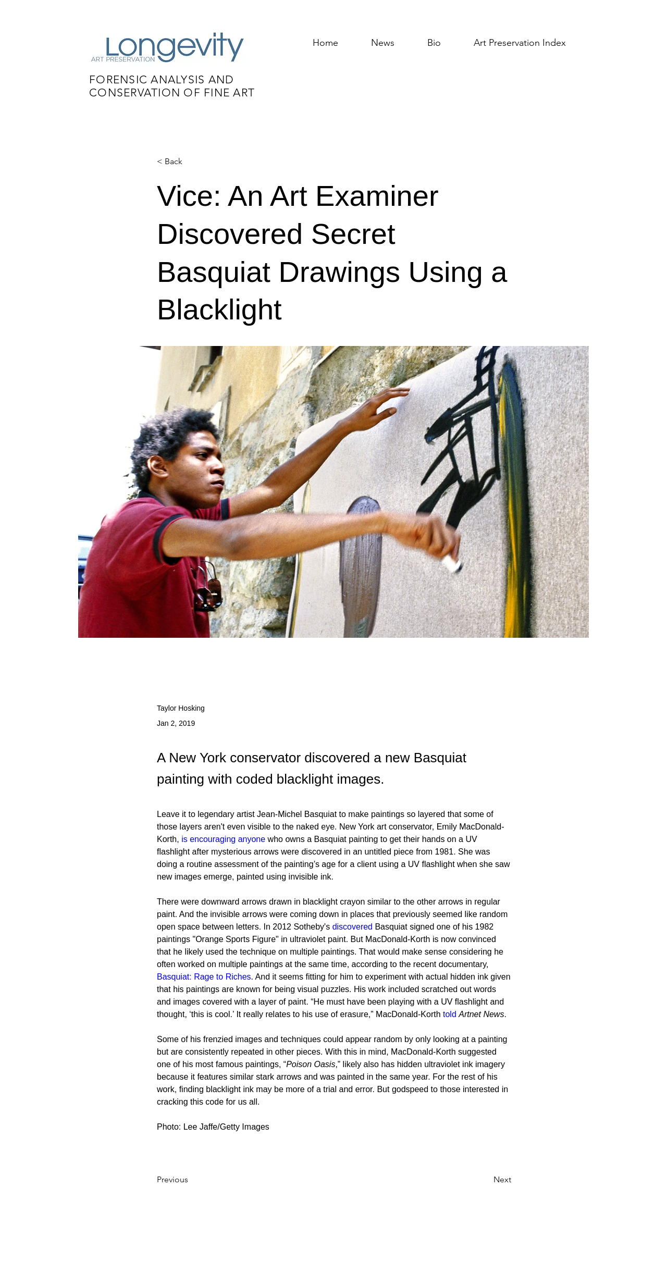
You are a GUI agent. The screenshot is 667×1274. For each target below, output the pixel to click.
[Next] (485, 1179)
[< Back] (191, 161)
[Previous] (191, 1179)
